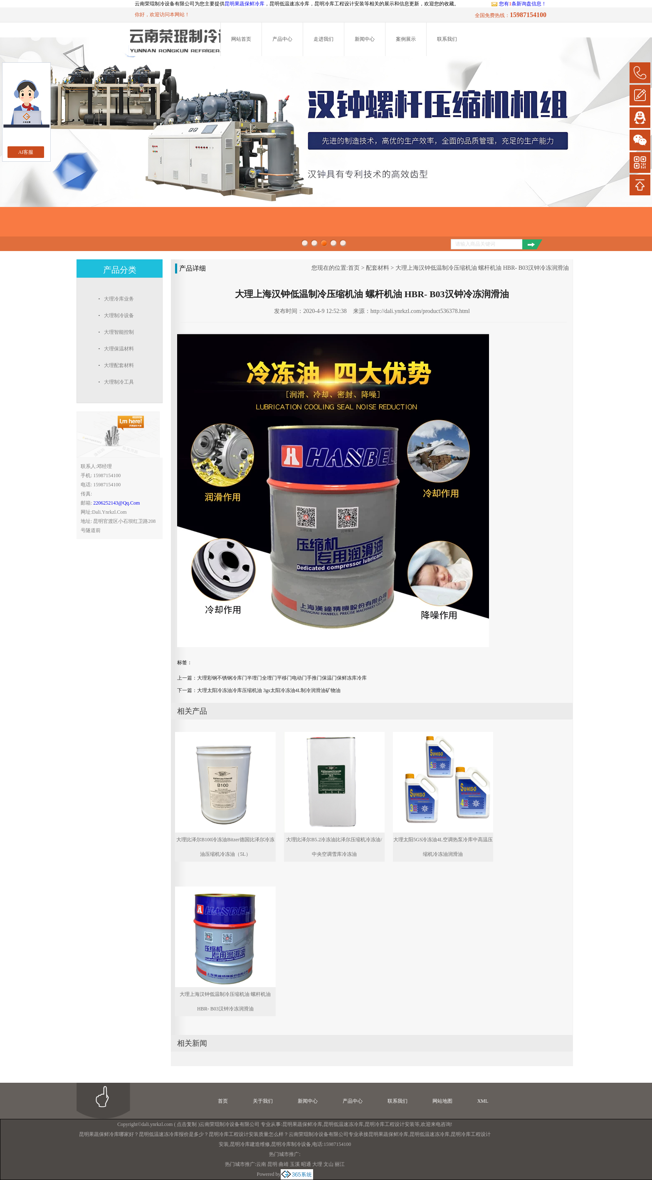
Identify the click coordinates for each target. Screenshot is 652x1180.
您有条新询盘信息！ (518, 4)
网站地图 (442, 1101)
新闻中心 (365, 39)
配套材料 (377, 268)
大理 (317, 1164)
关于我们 (263, 1101)
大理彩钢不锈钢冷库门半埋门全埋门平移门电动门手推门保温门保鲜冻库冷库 (282, 678)
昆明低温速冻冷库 (343, 1124)
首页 (354, 268)
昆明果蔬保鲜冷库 (244, 4)
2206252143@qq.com (116, 503)
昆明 (272, 1164)
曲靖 (284, 1164)
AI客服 (26, 152)
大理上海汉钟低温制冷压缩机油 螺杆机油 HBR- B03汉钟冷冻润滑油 (482, 268)
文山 (328, 1164)
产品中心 (282, 39)
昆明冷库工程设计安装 (390, 1124)
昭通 (306, 1164)
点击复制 (187, 1124)
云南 (261, 1164)
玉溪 (295, 1164)
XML (483, 1101)
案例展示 (406, 39)
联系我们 (447, 39)
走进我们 (323, 39)
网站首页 (241, 39)
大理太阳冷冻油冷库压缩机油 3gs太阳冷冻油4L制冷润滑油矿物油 (269, 690)
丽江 (340, 1164)
